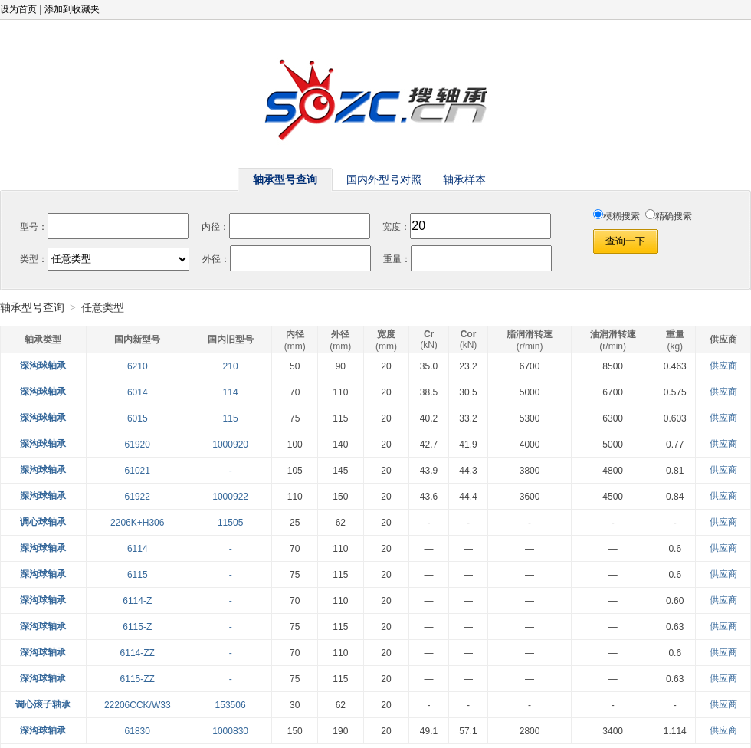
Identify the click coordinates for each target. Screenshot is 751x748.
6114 (137, 548)
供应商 (723, 365)
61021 (137, 470)
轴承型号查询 (32, 307)
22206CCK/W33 (137, 705)
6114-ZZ (137, 653)
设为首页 (18, 9)
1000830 (230, 731)
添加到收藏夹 (72, 9)
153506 (230, 705)
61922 (137, 496)
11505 (230, 522)
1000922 (230, 496)
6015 (137, 418)
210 (230, 366)
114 (230, 392)
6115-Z (137, 627)
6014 (137, 392)
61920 (137, 444)
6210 (137, 366)
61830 (137, 731)
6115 (137, 574)
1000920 (230, 444)
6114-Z (137, 600)
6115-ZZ (137, 679)
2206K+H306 (137, 522)
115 (230, 418)
